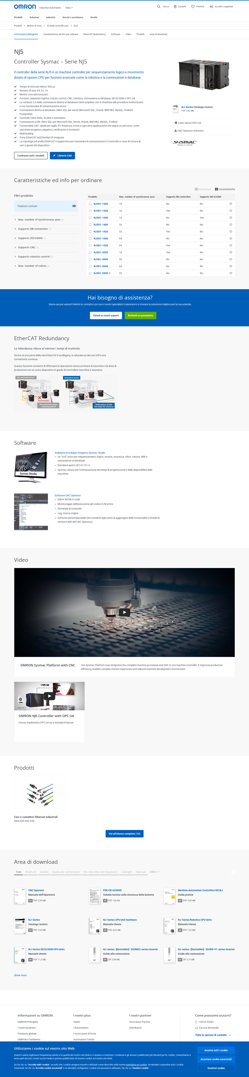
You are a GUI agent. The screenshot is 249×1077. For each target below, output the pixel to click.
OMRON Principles (28, 1021)
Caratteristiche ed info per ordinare (60, 34)
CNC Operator (36, 902)
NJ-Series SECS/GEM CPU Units (46, 961)
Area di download (158, 34)
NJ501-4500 (101, 266)
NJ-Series (197, 107)
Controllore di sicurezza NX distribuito (149, 817)
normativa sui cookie (136, 1064)
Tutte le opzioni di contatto (212, 1035)
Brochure (30, 883)
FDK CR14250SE (112, 902)
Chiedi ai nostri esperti (106, 315)
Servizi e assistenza (73, 17)
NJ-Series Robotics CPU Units (195, 931)
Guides (44, 883)
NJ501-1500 (101, 238)
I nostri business (27, 1027)
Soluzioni (34, 17)
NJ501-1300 (101, 203)
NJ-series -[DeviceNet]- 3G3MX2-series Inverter (130, 961)
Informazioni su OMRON (35, 1015)
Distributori (135, 1027)
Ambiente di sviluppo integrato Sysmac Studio (80, 452)
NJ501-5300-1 (102, 273)
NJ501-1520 (101, 245)
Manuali (141, 883)
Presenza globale (27, 1033)
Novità (93, 17)
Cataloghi (126, 883)
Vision (76, 1021)
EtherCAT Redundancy (94, 34)
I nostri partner (140, 1015)
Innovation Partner (139, 1021)
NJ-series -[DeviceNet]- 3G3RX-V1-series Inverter (206, 961)
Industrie (50, 17)
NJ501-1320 (101, 210)
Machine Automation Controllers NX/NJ (200, 902)
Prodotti (18, 17)
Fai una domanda (207, 1027)
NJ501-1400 (101, 224)
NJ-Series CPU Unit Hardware (120, 931)
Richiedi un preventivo (140, 315)
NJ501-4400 (101, 259)
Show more (20, 987)
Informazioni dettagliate (26, 34)
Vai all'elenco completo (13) (124, 845)
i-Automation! (81, 1027)
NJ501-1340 (101, 217)
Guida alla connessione (66, 883)
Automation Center (83, 1039)
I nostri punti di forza (84, 1033)
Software (115, 34)
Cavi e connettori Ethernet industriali (36, 817)
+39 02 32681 (204, 1021)
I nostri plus (81, 1015)
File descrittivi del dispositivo (100, 883)
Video (128, 34)
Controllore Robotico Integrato (88, 817)
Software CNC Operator (68, 495)
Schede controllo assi (58, 25)
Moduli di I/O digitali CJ (196, 817)
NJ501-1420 (101, 231)
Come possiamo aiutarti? (213, 1015)
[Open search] (162, 6)
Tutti (18, 883)
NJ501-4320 (101, 252)
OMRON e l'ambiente (29, 1039)
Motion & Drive (34, 25)
